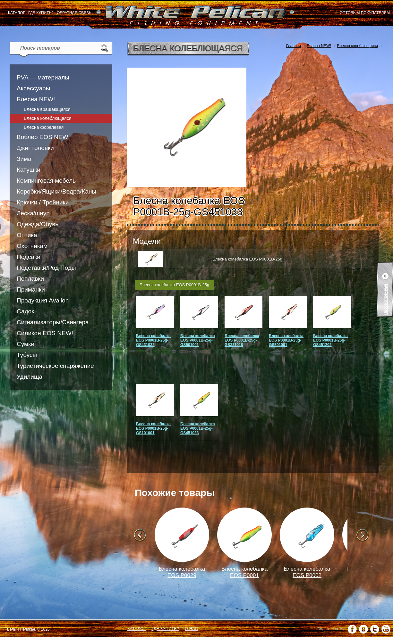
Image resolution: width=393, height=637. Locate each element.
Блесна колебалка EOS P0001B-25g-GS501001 (197, 340)
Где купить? (41, 13)
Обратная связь (74, 13)
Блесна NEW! (36, 99)
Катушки (28, 169)
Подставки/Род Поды (46, 267)
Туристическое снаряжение (55, 365)
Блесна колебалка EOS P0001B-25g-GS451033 (197, 428)
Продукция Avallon (43, 300)
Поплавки (30, 278)
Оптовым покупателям (365, 13)
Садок (25, 311)
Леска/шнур (33, 213)
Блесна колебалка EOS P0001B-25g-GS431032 (153, 340)
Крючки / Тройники (43, 202)
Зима (24, 158)
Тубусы (27, 355)
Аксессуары (33, 88)
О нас (191, 628)
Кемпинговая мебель (46, 180)
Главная (293, 46)
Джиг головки (35, 148)
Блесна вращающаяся (47, 109)
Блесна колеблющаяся (47, 118)
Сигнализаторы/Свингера (53, 322)
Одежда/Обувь (37, 224)
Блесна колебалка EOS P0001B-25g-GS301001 (286, 340)
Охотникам (32, 246)
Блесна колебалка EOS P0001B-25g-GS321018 (242, 340)
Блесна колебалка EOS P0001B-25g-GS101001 (153, 428)
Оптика (27, 235)
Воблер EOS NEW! (43, 137)
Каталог (16, 13)
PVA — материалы (43, 77)
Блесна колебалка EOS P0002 (307, 572)
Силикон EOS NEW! (45, 333)
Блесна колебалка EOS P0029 (182, 572)
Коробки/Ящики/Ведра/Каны (56, 191)
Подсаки (28, 256)
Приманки (31, 289)
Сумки (25, 344)
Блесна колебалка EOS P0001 (244, 572)
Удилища (29, 376)
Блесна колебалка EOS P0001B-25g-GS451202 (330, 340)
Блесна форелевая (44, 127)
